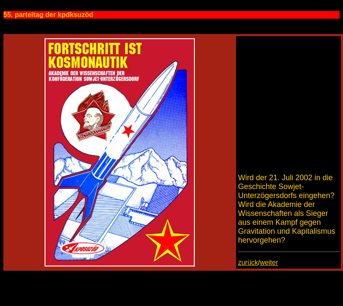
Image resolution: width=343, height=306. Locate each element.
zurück (248, 262)
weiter (269, 262)
